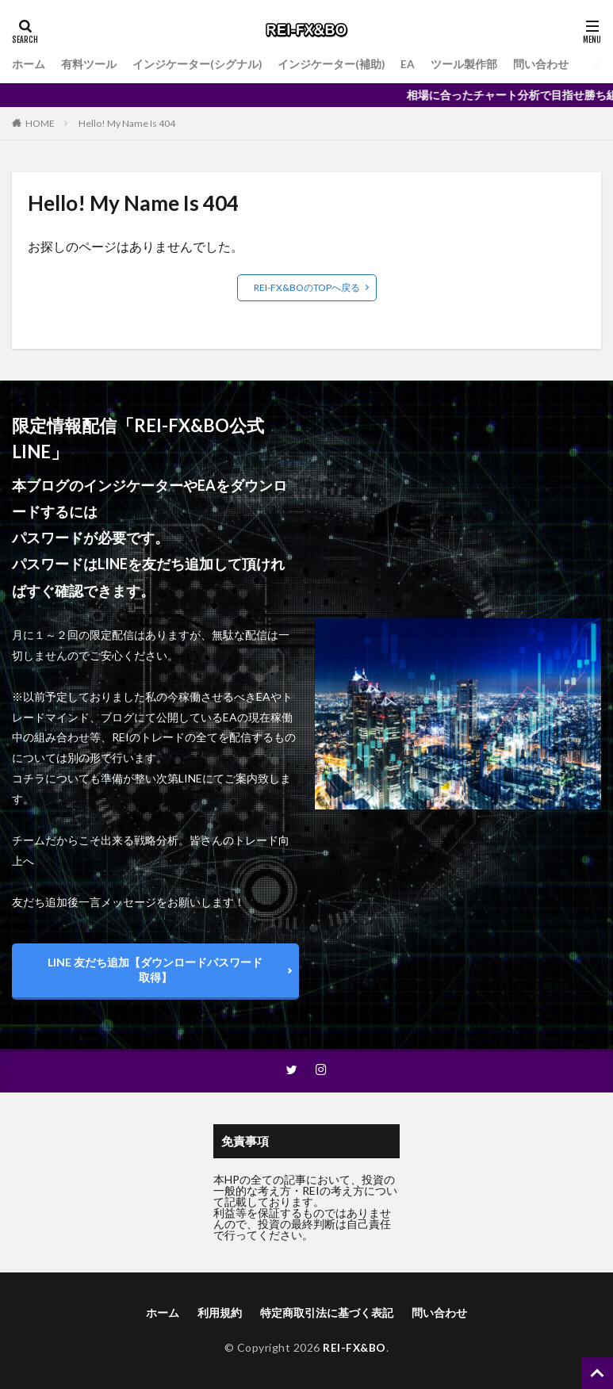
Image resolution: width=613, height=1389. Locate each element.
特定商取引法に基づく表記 (326, 1312)
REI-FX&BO (354, 1347)
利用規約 (219, 1312)
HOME (40, 123)
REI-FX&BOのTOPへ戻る (307, 287)
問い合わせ (542, 64)
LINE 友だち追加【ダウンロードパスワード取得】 (155, 969)
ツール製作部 (465, 64)
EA (409, 64)
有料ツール (89, 64)
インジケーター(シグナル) (197, 64)
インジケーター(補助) (332, 64)
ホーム (28, 64)
